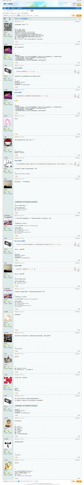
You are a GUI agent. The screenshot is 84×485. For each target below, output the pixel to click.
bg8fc (6, 136)
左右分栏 (4, 0)
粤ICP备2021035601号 (42, 484)
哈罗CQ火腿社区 (6, 13)
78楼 (15, 439)
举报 (79, 41)
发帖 (79, 15)
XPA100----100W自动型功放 (22, 13)
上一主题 (74, 18)
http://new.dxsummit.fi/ (19, 229)
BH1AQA (6, 332)
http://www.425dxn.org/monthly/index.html (23, 232)
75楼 (15, 374)
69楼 (15, 238)
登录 (74, 5)
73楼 (15, 332)
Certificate (40, 483)
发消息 (10, 36)
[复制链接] (29, 18)
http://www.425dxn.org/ (19, 231)
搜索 (32, 10)
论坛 (5, 8)
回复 (73, 15)
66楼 (15, 157)
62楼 (15, 65)
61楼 (15, 44)
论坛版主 (5, 76)
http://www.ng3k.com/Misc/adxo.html (22, 230)
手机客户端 (19, 8)
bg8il (6, 178)
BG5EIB (6, 311)
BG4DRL (6, 439)
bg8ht (6, 65)
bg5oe (6, 353)
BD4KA (6, 21)
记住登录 (75, 3)
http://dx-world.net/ (18, 233)
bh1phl (6, 44)
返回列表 (5, 15)
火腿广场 (13, 8)
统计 (8, 0)
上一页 (10, 15)
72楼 (15, 311)
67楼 (15, 178)
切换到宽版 (79, 0)
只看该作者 (77, 21)
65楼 (15, 136)
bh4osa (6, 115)
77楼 (15, 418)
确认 (37, 15)
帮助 (10, 0)
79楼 (15, 460)
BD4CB (6, 157)
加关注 (6, 36)
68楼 (15, 215)
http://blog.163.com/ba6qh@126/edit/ (31, 225)
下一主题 (75, 18)
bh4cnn (6, 374)
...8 (24, 15)
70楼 (15, 263)
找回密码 (79, 3)
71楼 (15, 288)
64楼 (15, 115)
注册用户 (5, 32)
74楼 (15, 353)
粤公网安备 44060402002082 (49, 484)
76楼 (15, 395)
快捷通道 (78, 8)
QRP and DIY (13, 13)
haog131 (6, 460)
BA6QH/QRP (7, 215)
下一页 (27, 15)
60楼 (15, 21)
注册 (79, 5)
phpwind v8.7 (37, 483)
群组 (8, 8)
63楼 (15, 89)
